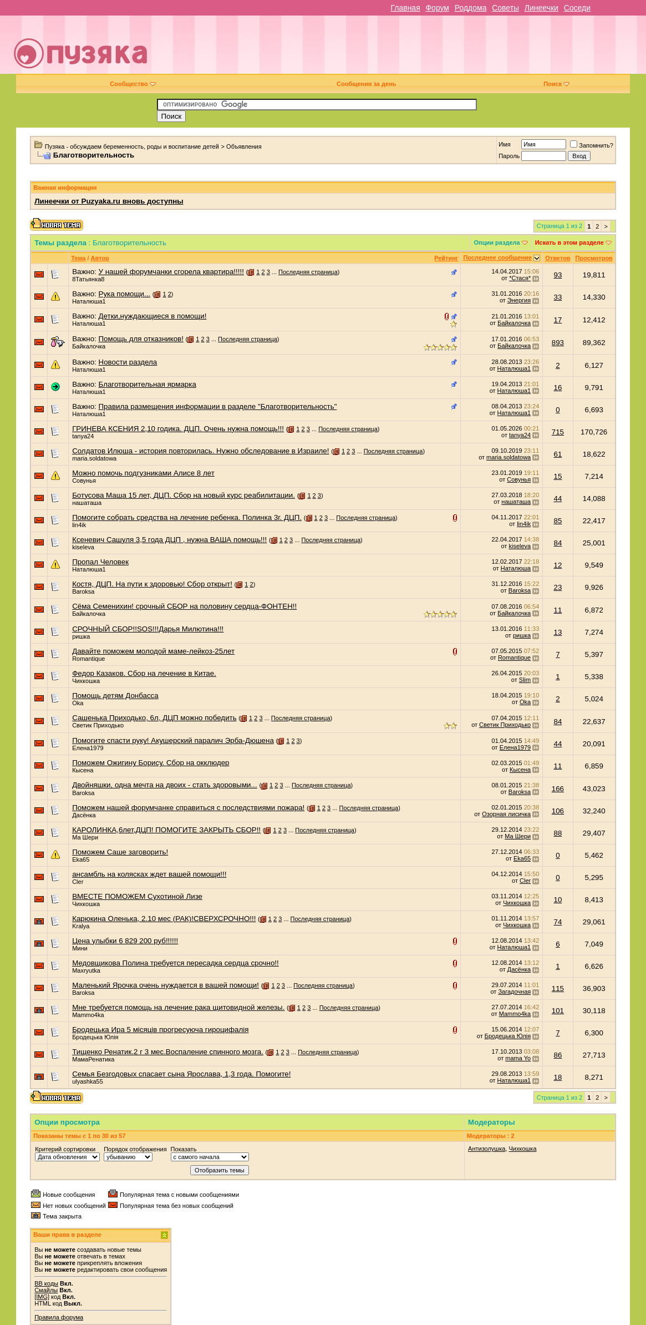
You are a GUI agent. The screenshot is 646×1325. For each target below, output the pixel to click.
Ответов (557, 258)
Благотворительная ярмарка (147, 384)
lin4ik (79, 525)
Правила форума (58, 1317)
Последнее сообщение (497, 257)
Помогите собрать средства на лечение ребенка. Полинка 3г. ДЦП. (187, 517)
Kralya (80, 926)
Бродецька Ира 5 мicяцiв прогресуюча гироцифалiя (160, 1029)
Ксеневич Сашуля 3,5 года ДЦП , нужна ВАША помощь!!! (169, 539)
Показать (184, 1149)
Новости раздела (128, 362)
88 (557, 833)
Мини (80, 948)
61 (557, 454)
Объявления (244, 146)
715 (558, 432)
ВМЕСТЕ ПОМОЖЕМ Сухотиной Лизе (137, 896)
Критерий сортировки (65, 1149)
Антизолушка (486, 1148)
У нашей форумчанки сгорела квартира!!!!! (171, 271)
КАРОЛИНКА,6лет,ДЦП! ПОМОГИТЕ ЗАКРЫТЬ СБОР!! (166, 830)
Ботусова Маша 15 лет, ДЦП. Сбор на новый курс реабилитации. (183, 495)
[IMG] (41, 1296)
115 (558, 988)
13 (557, 632)
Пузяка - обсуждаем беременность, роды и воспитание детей (132, 146)
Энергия (519, 300)
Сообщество (132, 83)
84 (557, 543)
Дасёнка (83, 815)
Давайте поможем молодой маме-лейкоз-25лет (153, 651)
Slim (525, 679)
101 (558, 1011)
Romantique (88, 658)
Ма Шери (85, 837)
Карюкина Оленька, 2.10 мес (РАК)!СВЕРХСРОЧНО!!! (164, 918)
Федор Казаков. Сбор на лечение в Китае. (144, 673)
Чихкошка (86, 680)
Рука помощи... (125, 294)
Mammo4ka (88, 1015)
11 (557, 610)
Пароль (509, 156)
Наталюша (516, 568)
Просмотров (594, 258)
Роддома (471, 7)
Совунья (84, 480)
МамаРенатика (93, 1059)
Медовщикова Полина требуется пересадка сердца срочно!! (175, 963)
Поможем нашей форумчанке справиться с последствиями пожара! (188, 807)
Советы (505, 7)
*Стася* (520, 278)
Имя (504, 144)
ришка (81, 636)
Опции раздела (497, 242)
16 (557, 387)
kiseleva (83, 547)
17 (557, 320)
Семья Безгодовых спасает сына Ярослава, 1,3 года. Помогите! (181, 1074)
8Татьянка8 (88, 279)
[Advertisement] (402, 49)
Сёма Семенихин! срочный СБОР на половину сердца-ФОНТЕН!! (184, 606)
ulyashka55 (87, 1081)
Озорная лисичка (506, 814)
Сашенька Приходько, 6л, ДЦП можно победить (154, 718)
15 (557, 476)
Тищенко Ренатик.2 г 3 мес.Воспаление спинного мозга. (167, 1052)
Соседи (577, 7)
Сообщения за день (366, 83)
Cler (77, 881)
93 (557, 275)
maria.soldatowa (94, 458)
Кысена (82, 770)
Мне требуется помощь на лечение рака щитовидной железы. (178, 1007)
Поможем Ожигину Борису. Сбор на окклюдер (150, 762)
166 (558, 789)
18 (557, 1077)
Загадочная (514, 991)
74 (557, 922)
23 (557, 587)
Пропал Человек (100, 562)
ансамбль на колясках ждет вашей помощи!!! (149, 874)
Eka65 (80, 859)
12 (557, 565)
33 (557, 297)
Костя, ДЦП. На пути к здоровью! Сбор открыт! (152, 584)
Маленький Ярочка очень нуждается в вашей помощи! (165, 985)
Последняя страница (308, 272)
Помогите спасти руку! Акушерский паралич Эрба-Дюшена (173, 740)
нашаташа (86, 502)
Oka (77, 703)
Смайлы (46, 1290)
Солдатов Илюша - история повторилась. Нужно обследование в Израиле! (200, 451)
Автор (100, 258)
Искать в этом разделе (569, 242)
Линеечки (541, 7)
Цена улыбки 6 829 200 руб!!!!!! (125, 941)
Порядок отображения (135, 1149)
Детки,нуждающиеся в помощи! (153, 316)
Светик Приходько (98, 725)
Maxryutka (86, 970)
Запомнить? (591, 145)
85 (557, 521)
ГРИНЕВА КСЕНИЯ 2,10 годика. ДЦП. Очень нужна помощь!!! (178, 428)
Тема (78, 258)
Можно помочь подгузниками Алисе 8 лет (143, 473)
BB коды (46, 1283)
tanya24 (83, 436)
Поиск (556, 83)
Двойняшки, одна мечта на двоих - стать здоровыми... (164, 785)
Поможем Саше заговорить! (120, 852)
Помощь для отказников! (141, 339)
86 (557, 1055)
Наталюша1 (89, 301)
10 (557, 900)
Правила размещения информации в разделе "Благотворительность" (218, 406)
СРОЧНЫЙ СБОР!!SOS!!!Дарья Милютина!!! (147, 629)
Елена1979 (88, 748)
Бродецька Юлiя (95, 1037)
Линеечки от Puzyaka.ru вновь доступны (109, 201)
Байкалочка (514, 323)
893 (558, 342)
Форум (437, 7)
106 (558, 811)
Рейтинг (446, 258)
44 (557, 498)
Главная (405, 7)
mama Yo (518, 1058)
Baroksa (83, 591)
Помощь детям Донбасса (115, 695)
